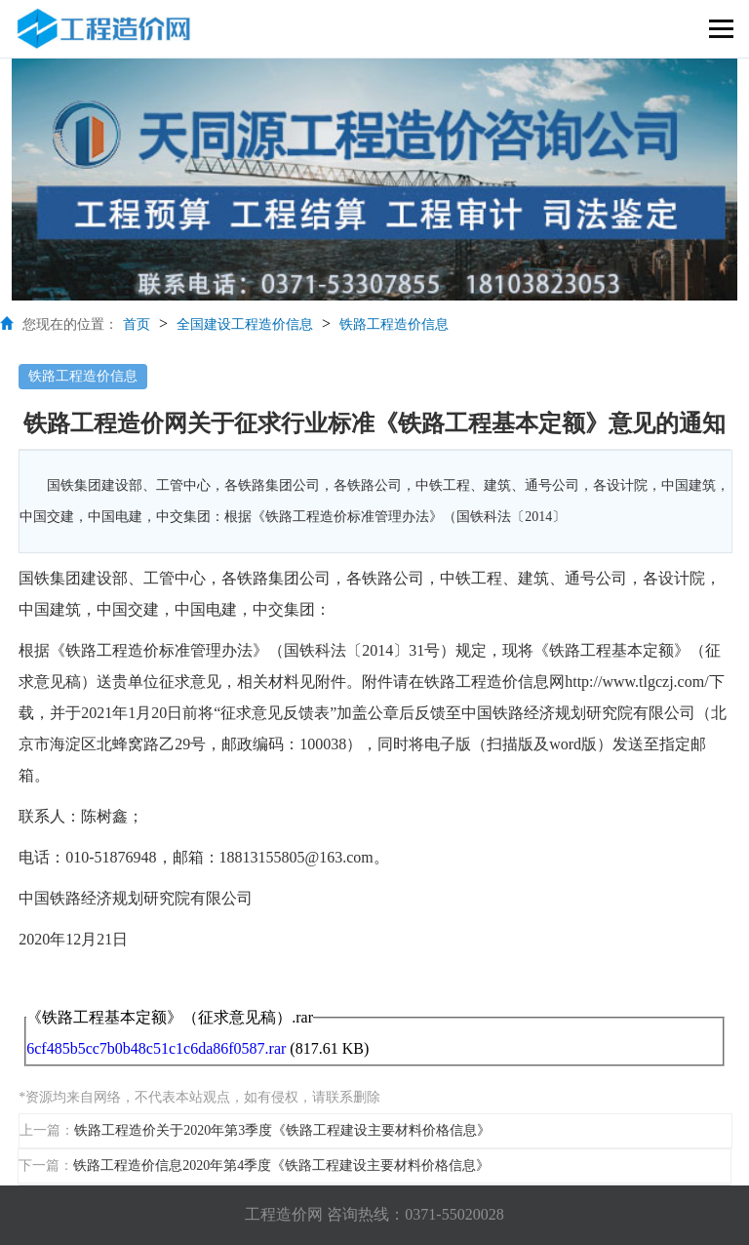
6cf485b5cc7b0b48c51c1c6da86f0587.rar (156, 1048)
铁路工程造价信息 (394, 324)
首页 (136, 324)
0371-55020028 (454, 1214)
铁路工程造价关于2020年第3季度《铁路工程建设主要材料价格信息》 (282, 1130)
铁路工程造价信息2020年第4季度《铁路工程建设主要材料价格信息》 (281, 1165)
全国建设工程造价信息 (245, 324)
